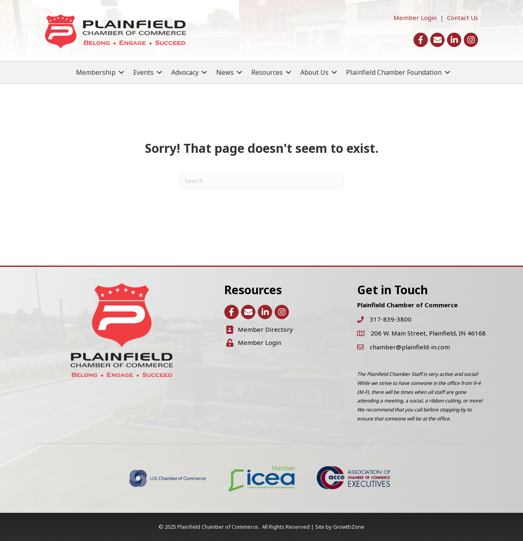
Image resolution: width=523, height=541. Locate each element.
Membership (96, 72)
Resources (267, 72)
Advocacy (185, 72)
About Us (314, 72)
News (225, 72)
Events (143, 72)
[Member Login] (253, 342)
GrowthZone (348, 526)
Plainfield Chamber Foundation (394, 72)
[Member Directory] (259, 329)
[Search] (261, 181)
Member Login (415, 17)
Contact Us (462, 17)
